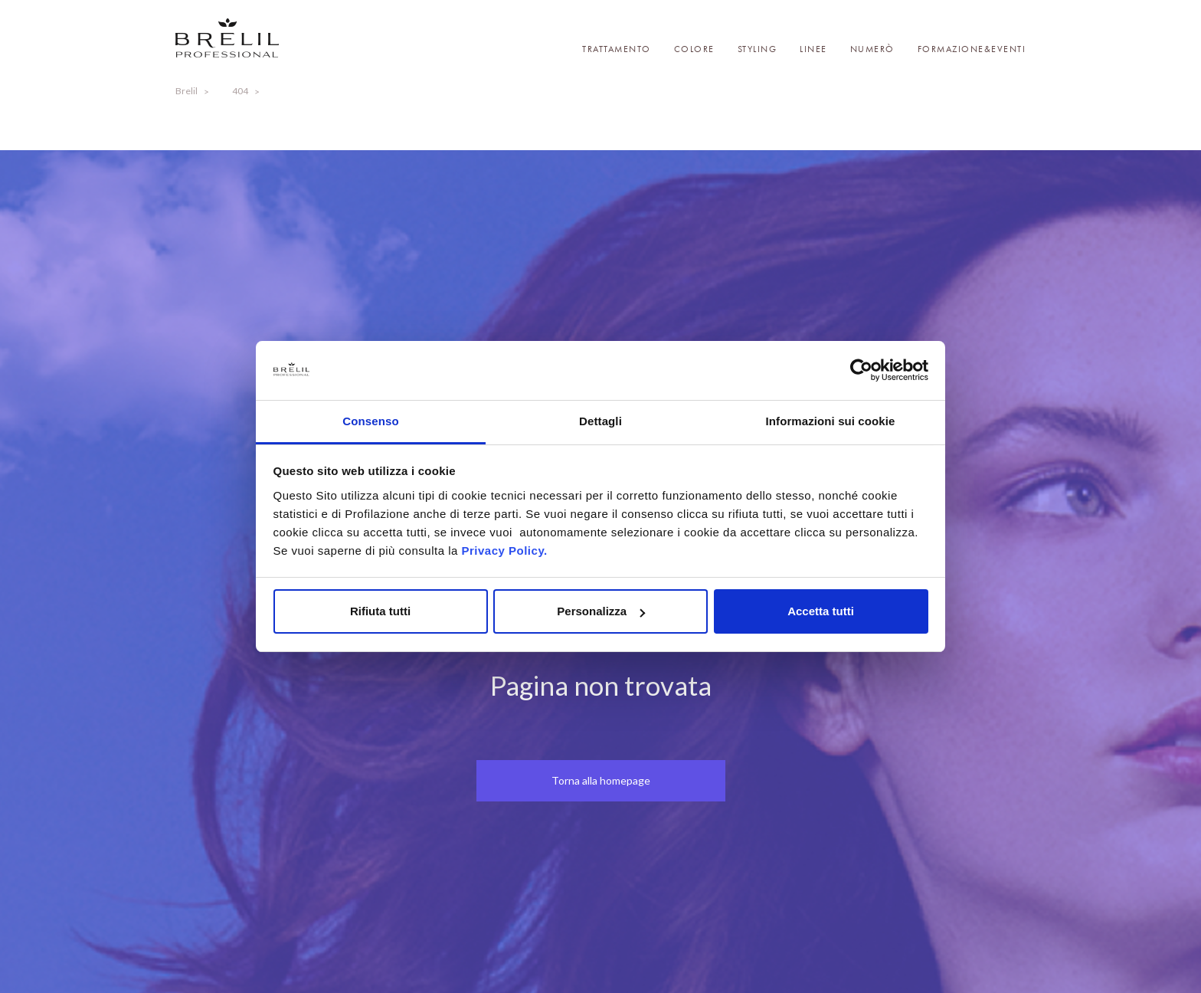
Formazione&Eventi (972, 49)
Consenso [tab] (370, 421)
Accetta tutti (820, 611)
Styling (757, 49)
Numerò (872, 49)
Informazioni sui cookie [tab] (830, 421)
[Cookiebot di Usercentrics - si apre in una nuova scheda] (861, 370)
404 (240, 91)
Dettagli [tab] (600, 421)
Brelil (186, 91)
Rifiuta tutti (380, 611)
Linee (813, 49)
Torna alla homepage (600, 780)
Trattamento (616, 49)
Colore (694, 49)
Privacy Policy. (504, 550)
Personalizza (601, 611)
